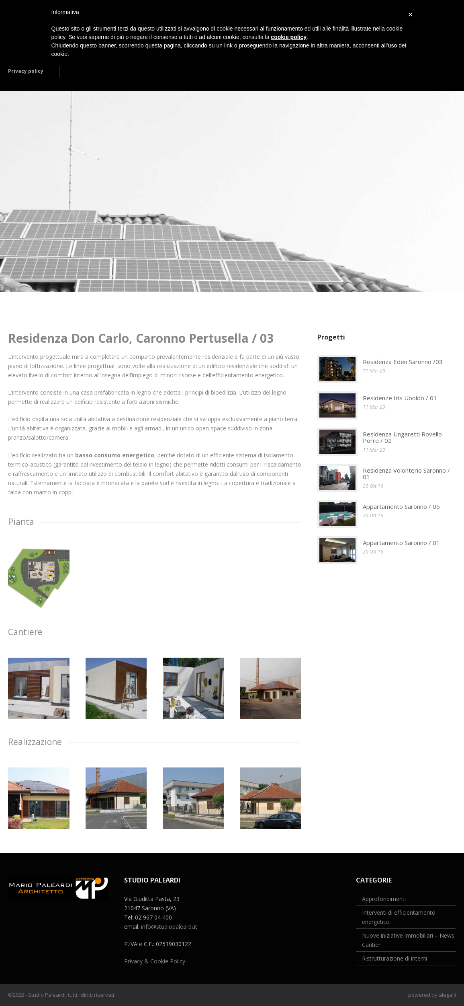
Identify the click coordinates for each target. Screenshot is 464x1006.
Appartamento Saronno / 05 (401, 506)
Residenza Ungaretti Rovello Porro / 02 (402, 437)
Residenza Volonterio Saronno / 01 (406, 473)
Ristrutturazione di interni (394, 958)
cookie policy (289, 37)
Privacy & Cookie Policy (154, 961)
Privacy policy (25, 71)
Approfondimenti (384, 899)
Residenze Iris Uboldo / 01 (400, 398)
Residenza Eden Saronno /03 (403, 362)
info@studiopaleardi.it (169, 926)
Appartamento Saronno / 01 (401, 543)
